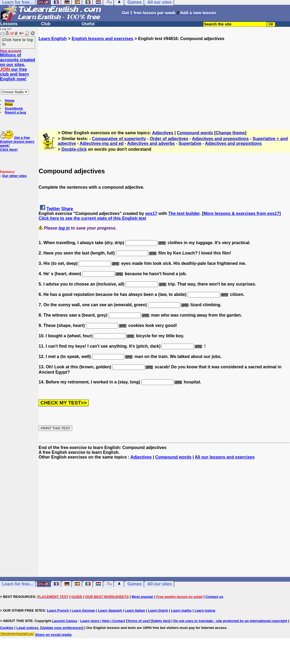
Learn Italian (135, 610)
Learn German (83, 610)
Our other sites (14, 176)
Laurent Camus (64, 621)
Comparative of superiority (119, 138)
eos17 (151, 213)
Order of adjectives (169, 138)
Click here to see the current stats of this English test (92, 218)
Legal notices (27, 628)
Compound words (195, 133)
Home (9, 100)
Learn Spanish (110, 610)
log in (64, 228)
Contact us (214, 597)
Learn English (53, 38)
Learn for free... (17, 584)
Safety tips (160, 621)
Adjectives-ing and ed (101, 143)
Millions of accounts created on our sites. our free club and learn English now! (17, 67)
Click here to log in (17, 41)
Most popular (142, 597)
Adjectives (162, 133)
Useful (88, 23)
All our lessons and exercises (225, 457)
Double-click (74, 149)
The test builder (184, 213)
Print (9, 104)
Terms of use (138, 621)
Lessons (9, 23)
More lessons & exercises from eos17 (241, 213)
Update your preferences (61, 628)
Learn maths (181, 610)
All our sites (159, 584)
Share (67, 208)
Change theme (230, 133)
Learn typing (205, 610)
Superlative (189, 143)
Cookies (7, 628)
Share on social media (53, 635)
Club (46, 23)
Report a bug (15, 112)
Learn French (58, 610)
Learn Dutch (158, 610)
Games (135, 584)
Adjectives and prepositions (220, 138)
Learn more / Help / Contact (102, 621)
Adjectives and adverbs (151, 143)
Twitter (53, 208)
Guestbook (14, 108)
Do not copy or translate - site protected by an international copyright (230, 621)
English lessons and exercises (102, 38)
